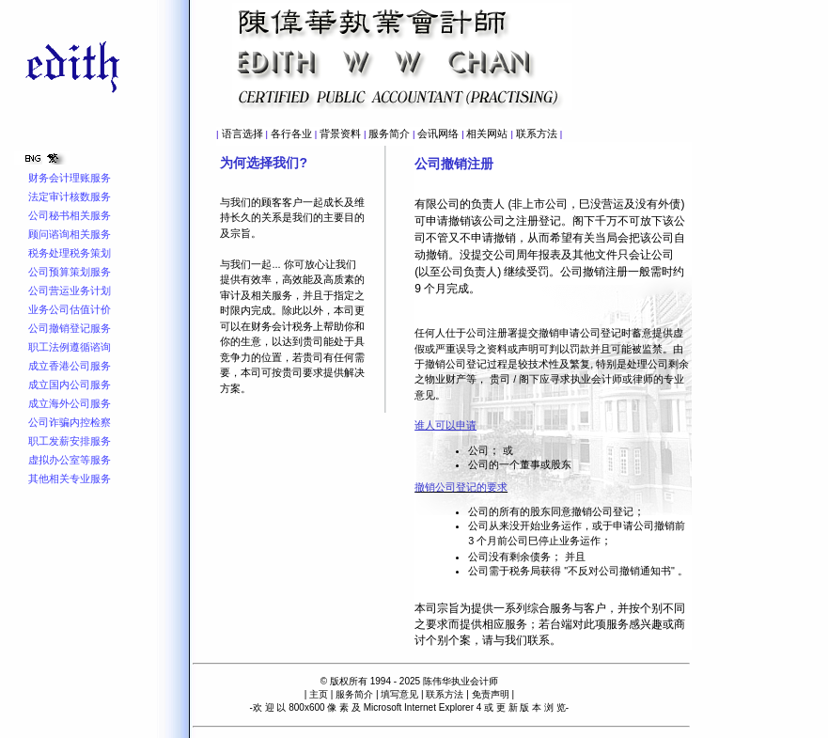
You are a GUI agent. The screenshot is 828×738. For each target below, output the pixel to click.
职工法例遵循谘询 (69, 347)
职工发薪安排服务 (69, 441)
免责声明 (490, 694)
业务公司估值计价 (69, 309)
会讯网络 (438, 133)
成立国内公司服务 (69, 384)
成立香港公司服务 (69, 365)
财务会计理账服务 (69, 177)
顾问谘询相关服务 (69, 234)
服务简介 (389, 133)
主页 (318, 694)
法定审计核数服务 (69, 196)
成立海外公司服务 (69, 403)
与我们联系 (521, 640)
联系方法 (536, 133)
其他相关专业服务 (69, 478)
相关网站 (487, 133)
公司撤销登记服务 (69, 328)
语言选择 (242, 133)
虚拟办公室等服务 (69, 459)
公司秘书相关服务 (69, 215)
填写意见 (399, 694)
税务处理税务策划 (69, 253)
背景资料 (340, 133)
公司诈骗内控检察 (69, 422)
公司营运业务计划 (69, 290)
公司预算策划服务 (69, 271)
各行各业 (291, 133)
